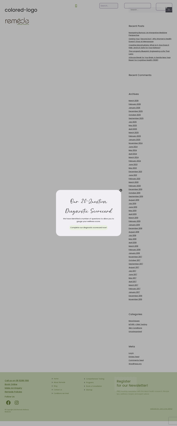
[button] (120, 190)
